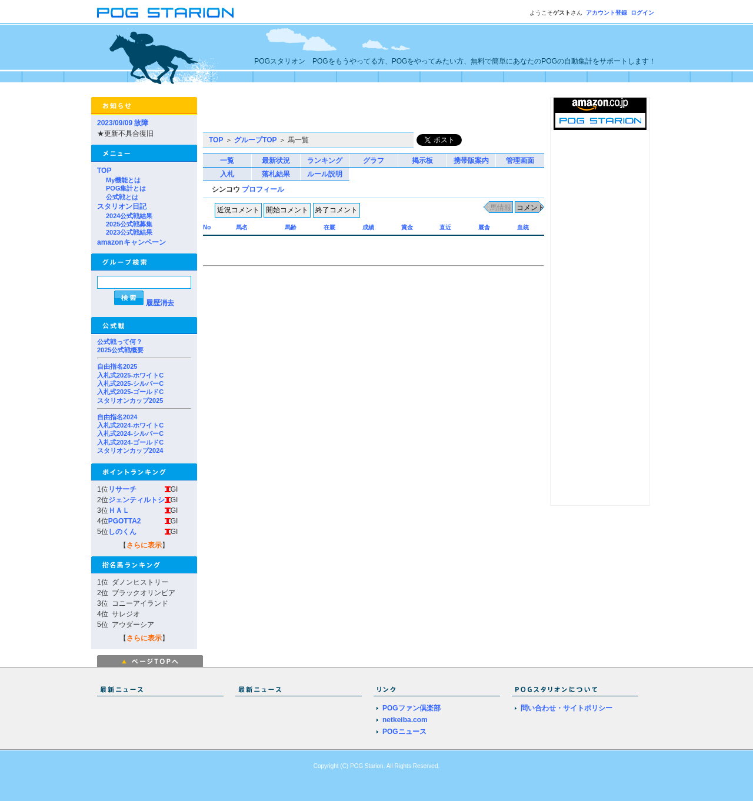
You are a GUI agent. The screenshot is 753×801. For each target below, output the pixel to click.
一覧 (227, 160)
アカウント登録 (606, 12)
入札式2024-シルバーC (130, 433)
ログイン (642, 12)
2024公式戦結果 (129, 215)
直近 (445, 227)
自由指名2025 (117, 366)
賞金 (407, 227)
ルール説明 (324, 174)
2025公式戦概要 (120, 349)
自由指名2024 (117, 416)
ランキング (324, 160)
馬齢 (290, 227)
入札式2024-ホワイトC (130, 425)
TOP (104, 170)
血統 (523, 227)
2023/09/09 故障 (122, 123)
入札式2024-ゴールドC (130, 442)
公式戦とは (122, 197)
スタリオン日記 (121, 206)
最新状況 (276, 160)
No (207, 227)
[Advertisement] (340, 114)
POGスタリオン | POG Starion (165, 13)
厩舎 (484, 227)
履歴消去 (160, 303)
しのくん (122, 532)
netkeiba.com (405, 720)
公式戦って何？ (119, 341)
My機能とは (123, 179)
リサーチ (122, 489)
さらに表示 (144, 545)
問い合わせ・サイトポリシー (566, 708)
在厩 (329, 227)
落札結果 (276, 174)
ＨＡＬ (118, 510)
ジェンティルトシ (136, 500)
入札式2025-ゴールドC (130, 391)
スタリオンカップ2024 (130, 450)
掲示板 (422, 160)
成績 (368, 227)
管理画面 (520, 160)
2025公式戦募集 (129, 224)
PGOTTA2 (124, 521)
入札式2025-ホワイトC (130, 375)
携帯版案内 (471, 160)
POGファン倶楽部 (411, 708)
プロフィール (263, 189)
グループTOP (255, 140)
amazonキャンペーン (131, 242)
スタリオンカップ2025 (130, 400)
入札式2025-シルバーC (130, 383)
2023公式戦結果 (129, 232)
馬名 (242, 227)
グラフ (373, 160)
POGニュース (404, 731)
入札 (227, 174)
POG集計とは (126, 188)
